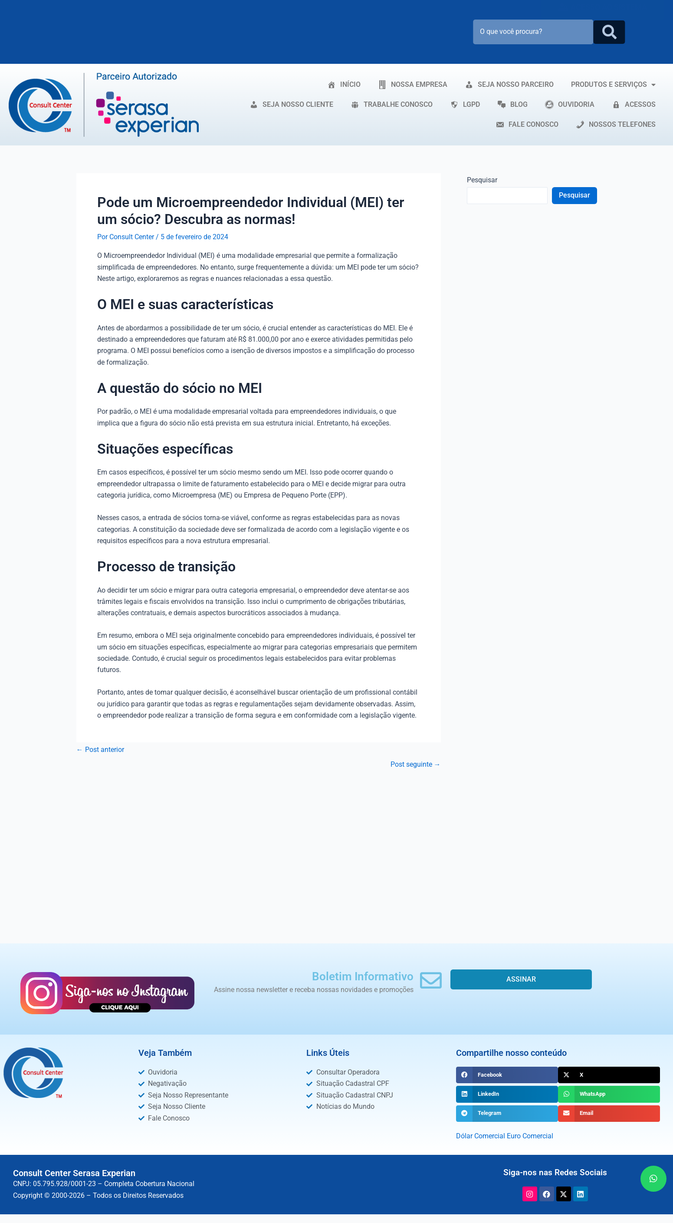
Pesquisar (482, 180)
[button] (507, 1075)
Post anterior (100, 749)
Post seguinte (416, 764)
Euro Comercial (530, 1136)
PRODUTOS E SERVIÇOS (613, 84)
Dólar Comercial (480, 1136)
